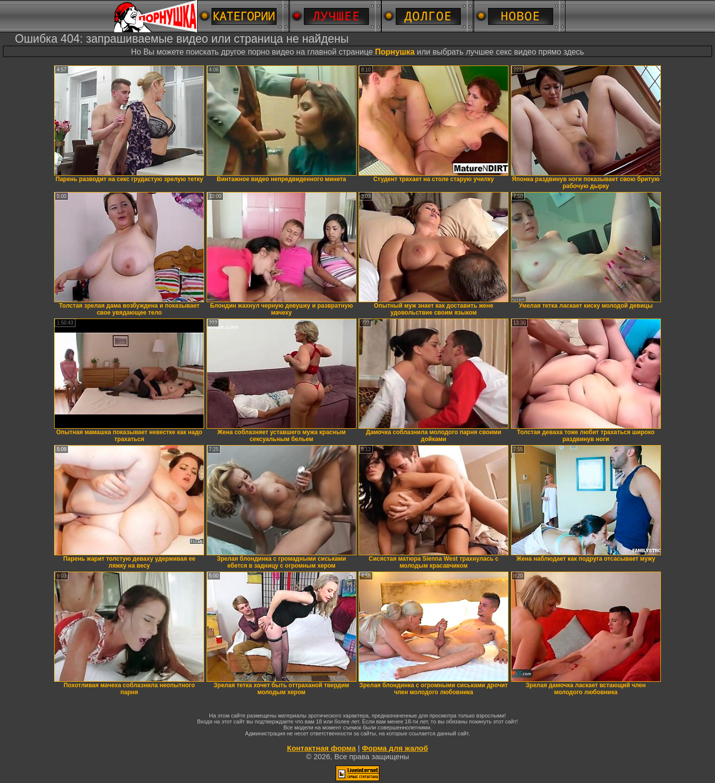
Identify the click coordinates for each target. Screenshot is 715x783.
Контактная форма (321, 748)
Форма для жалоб (395, 748)
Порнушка (395, 52)
